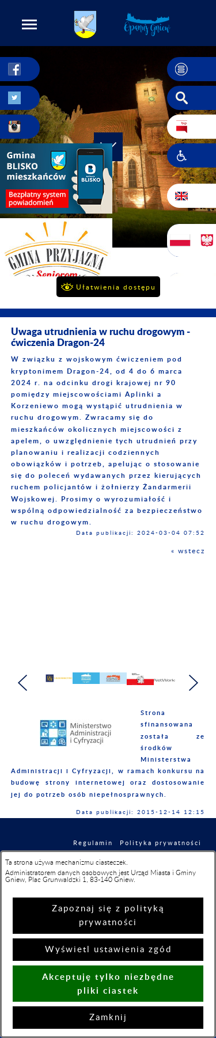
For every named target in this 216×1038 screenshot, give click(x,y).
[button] (29, 24)
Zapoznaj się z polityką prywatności (108, 915)
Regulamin (93, 843)
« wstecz (188, 550)
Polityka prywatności (161, 843)
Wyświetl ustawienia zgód (108, 949)
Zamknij (108, 1017)
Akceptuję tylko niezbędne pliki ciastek (108, 984)
